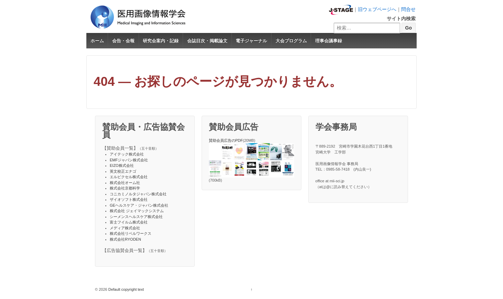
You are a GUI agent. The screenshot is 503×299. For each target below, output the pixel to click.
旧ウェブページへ (377, 9)
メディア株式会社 (125, 228)
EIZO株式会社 (122, 165)
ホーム (97, 40)
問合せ (408, 9)
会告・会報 (123, 40)
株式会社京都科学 (125, 188)
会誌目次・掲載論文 (207, 40)
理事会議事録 (328, 40)
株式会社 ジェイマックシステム (137, 211)
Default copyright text (125, 289)
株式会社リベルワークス (130, 233)
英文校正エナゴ (123, 171)
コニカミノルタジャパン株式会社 (138, 194)
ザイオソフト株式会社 (129, 199)
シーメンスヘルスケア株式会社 (136, 217)
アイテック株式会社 (127, 154)
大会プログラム (291, 40)
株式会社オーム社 (125, 183)
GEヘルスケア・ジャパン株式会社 (139, 205)
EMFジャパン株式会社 (129, 160)
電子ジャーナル (251, 40)
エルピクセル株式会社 (129, 177)
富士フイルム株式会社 (129, 222)
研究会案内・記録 (161, 40)
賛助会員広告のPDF (226, 140)
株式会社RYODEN (125, 239)
